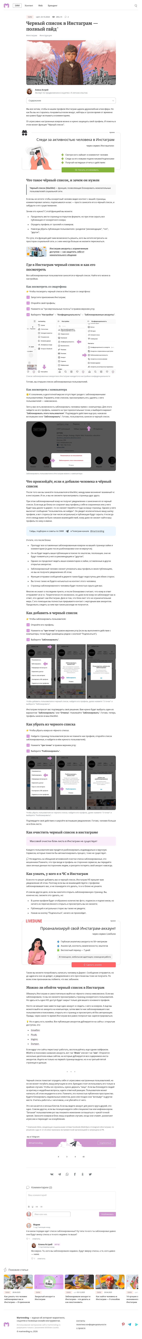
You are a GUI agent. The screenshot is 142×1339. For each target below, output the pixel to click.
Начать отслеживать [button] (88, 169)
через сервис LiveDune (104, 933)
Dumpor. (35, 1043)
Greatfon (35, 1030)
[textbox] (71, 1199)
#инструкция (46, 35)
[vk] (52, 1174)
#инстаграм (31, 35)
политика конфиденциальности (91, 1324)
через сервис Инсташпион (100, 145)
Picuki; (34, 1034)
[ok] (82, 1174)
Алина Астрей (41, 89)
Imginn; (34, 1039)
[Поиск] (136, 6)
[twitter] (90, 1174)
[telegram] (59, 1174)
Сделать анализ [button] (94, 964)
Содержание (35, 100)
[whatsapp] (67, 1174)
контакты (80, 1320)
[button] (28, 1206)
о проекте (80, 1328)
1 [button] (29, 1239)
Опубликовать (107, 1214)
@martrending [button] (97, 531)
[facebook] (75, 1174)
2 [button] (68, 17)
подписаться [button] (105, 1143)
